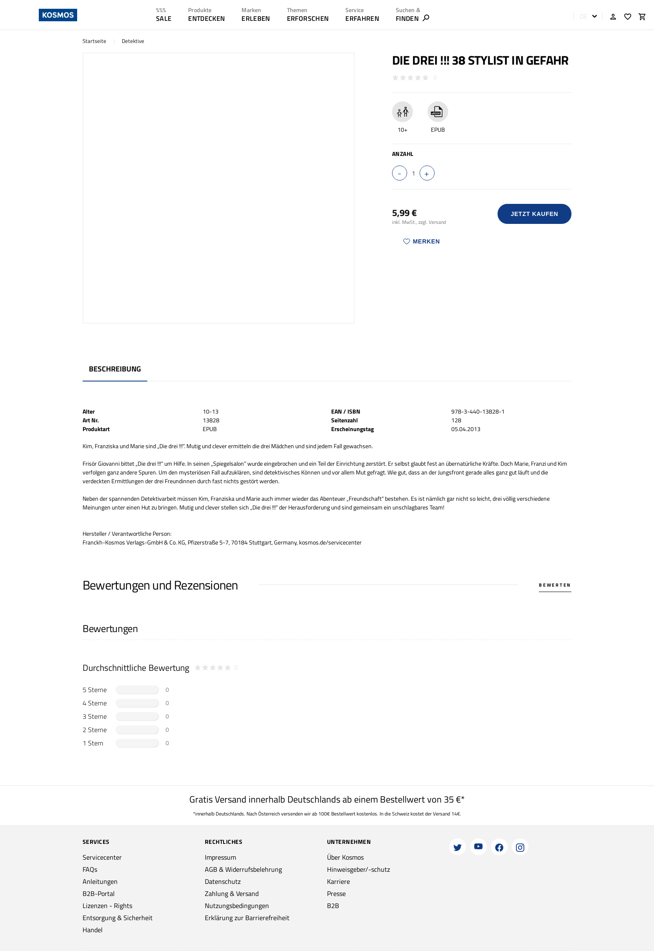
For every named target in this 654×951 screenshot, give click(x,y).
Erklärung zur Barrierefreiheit (247, 918)
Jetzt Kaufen (534, 214)
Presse (336, 893)
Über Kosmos (345, 857)
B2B (333, 906)
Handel (93, 930)
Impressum (220, 857)
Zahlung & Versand (232, 893)
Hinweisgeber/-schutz (358, 869)
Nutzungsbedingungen (237, 906)
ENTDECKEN (206, 18)
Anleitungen (100, 881)
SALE (163, 18)
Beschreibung (115, 368)
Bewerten (555, 585)
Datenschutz (223, 881)
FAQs (90, 869)
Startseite (94, 41)
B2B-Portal (99, 893)
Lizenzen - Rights (107, 906)
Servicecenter (102, 857)
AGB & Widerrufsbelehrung (243, 869)
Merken (421, 241)
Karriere (338, 881)
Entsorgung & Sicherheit (118, 918)
